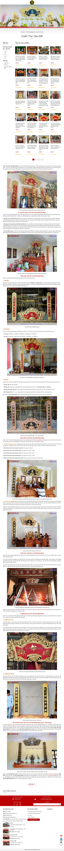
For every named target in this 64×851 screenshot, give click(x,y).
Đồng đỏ (5, 64)
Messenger (61, 843)
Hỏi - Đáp (29, 815)
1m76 (5, 54)
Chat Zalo (61, 839)
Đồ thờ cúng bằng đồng (30, 32)
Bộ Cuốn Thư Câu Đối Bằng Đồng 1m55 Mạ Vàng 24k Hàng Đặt (55, 58)
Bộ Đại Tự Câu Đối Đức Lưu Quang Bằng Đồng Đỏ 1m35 (55, 147)
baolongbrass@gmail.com (46, 799)
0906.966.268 (17, 838)
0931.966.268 (17, 831)
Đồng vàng (6, 62)
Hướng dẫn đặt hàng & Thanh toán (34, 811)
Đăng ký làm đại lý (33, 819)
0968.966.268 (18, 799)
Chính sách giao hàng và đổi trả (33, 813)
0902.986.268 (17, 844)
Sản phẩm (23, 32)
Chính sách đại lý (30, 817)
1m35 (5, 51)
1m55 (5, 52)
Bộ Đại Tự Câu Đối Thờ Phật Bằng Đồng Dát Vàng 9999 (31, 58)
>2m (5, 58)
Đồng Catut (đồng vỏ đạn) (8, 67)
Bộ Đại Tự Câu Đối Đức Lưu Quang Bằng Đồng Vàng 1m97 (20, 147)
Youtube (61, 836)
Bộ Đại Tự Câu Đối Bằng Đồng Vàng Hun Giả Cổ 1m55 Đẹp (43, 58)
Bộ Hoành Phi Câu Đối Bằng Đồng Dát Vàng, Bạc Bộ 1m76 (20, 103)
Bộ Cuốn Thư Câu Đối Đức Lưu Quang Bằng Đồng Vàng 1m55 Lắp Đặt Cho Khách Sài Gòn (55, 104)
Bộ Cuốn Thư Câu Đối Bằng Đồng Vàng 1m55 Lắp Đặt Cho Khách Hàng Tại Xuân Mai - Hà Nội (43, 104)
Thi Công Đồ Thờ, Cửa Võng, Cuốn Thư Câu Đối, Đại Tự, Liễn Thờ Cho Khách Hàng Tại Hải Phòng (43, 81)
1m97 (5, 56)
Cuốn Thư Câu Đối (39, 32)
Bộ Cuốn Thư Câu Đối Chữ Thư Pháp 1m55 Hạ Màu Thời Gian (32, 147)
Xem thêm (32, 784)
